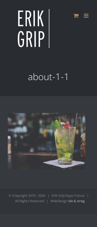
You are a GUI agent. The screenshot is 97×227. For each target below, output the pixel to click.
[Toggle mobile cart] (76, 15)
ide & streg (76, 201)
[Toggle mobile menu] (86, 15)
